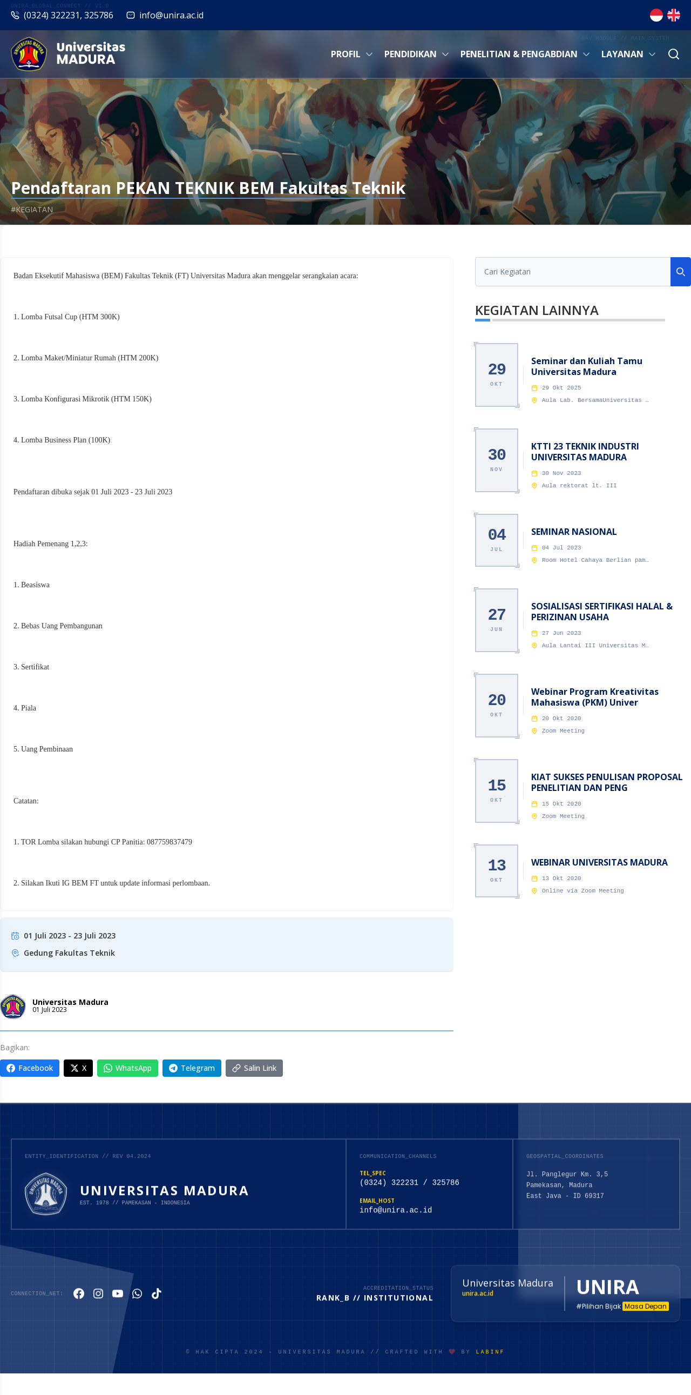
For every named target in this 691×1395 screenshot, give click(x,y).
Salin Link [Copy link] (254, 1068)
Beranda (16, 240)
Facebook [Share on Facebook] (29, 1068)
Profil (352, 54)
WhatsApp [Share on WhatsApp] (128, 1068)
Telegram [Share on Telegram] (192, 1068)
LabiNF (490, 1361)
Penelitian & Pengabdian (525, 54)
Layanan (628, 54)
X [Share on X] (78, 1068)
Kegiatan (70, 240)
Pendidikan (417, 54)
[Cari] (673, 54)
